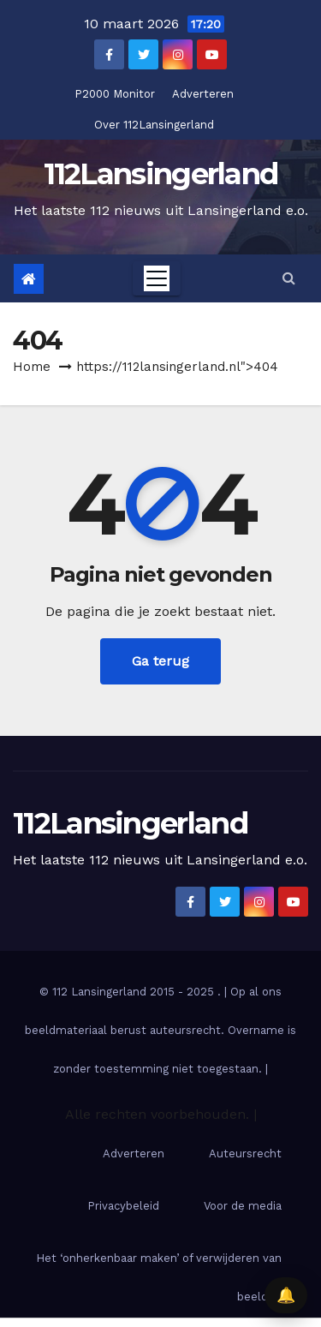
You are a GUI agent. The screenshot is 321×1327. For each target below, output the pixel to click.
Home (32, 366)
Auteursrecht (245, 1153)
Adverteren (203, 93)
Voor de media (243, 1205)
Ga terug (160, 661)
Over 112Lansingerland (154, 124)
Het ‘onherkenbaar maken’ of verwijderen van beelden (159, 1277)
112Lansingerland (161, 174)
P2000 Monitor (114, 93)
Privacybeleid (123, 1205)
